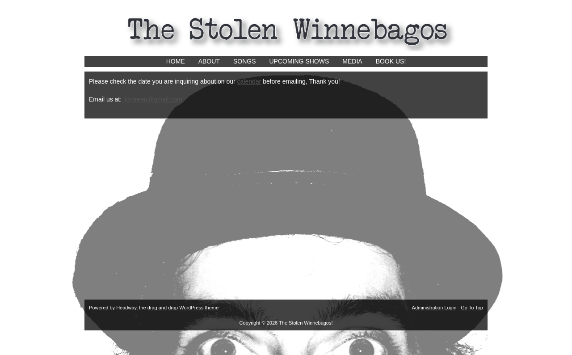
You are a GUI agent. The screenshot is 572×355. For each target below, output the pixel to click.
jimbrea (133, 99)
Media (352, 61)
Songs (244, 61)
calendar (249, 81)
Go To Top (472, 307)
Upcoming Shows (299, 61)
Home (175, 61)
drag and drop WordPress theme (183, 307)
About (209, 61)
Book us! (391, 61)
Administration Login (434, 307)
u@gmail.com (163, 99)
